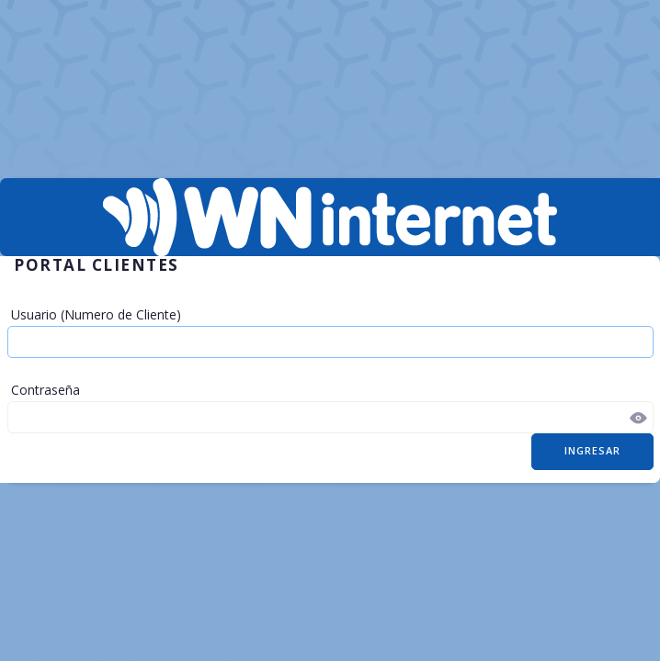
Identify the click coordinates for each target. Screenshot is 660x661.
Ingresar (592, 450)
